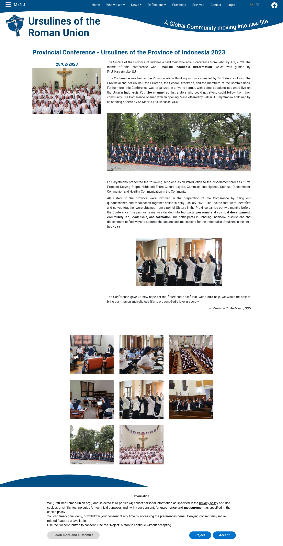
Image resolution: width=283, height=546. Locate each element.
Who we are (114, 5)
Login (232, 5)
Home (96, 5)
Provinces (179, 5)
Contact (216, 5)
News (135, 5)
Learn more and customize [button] (73, 535)
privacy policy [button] (208, 503)
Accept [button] (224, 535)
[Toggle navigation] (8, 4)
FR (257, 5)
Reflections (156, 5)
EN (252, 5)
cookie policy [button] (56, 512)
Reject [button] (200, 535)
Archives (198, 5)
